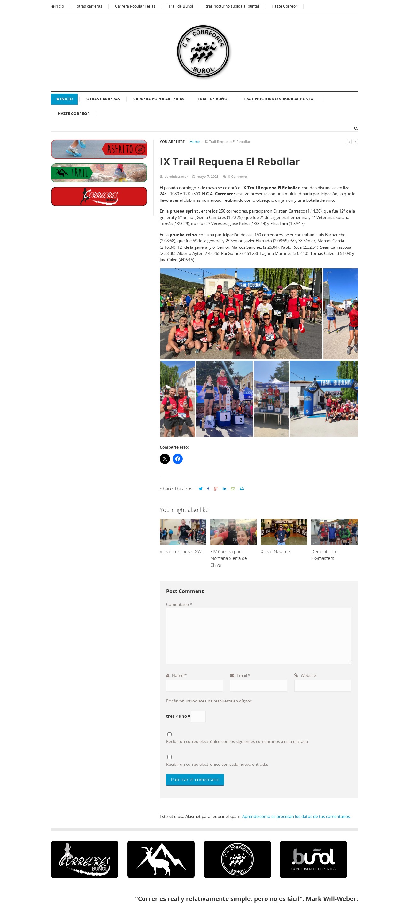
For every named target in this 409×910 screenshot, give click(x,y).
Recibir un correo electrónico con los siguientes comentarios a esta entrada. (237, 741)
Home (195, 141)
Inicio (57, 6)
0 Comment (237, 176)
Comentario (179, 604)
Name (176, 675)
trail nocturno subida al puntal (232, 6)
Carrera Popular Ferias (135, 6)
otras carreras (89, 6)
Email (240, 675)
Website (305, 675)
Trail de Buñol (180, 6)
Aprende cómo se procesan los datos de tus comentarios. (296, 816)
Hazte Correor (284, 6)
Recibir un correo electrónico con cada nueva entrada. (217, 764)
